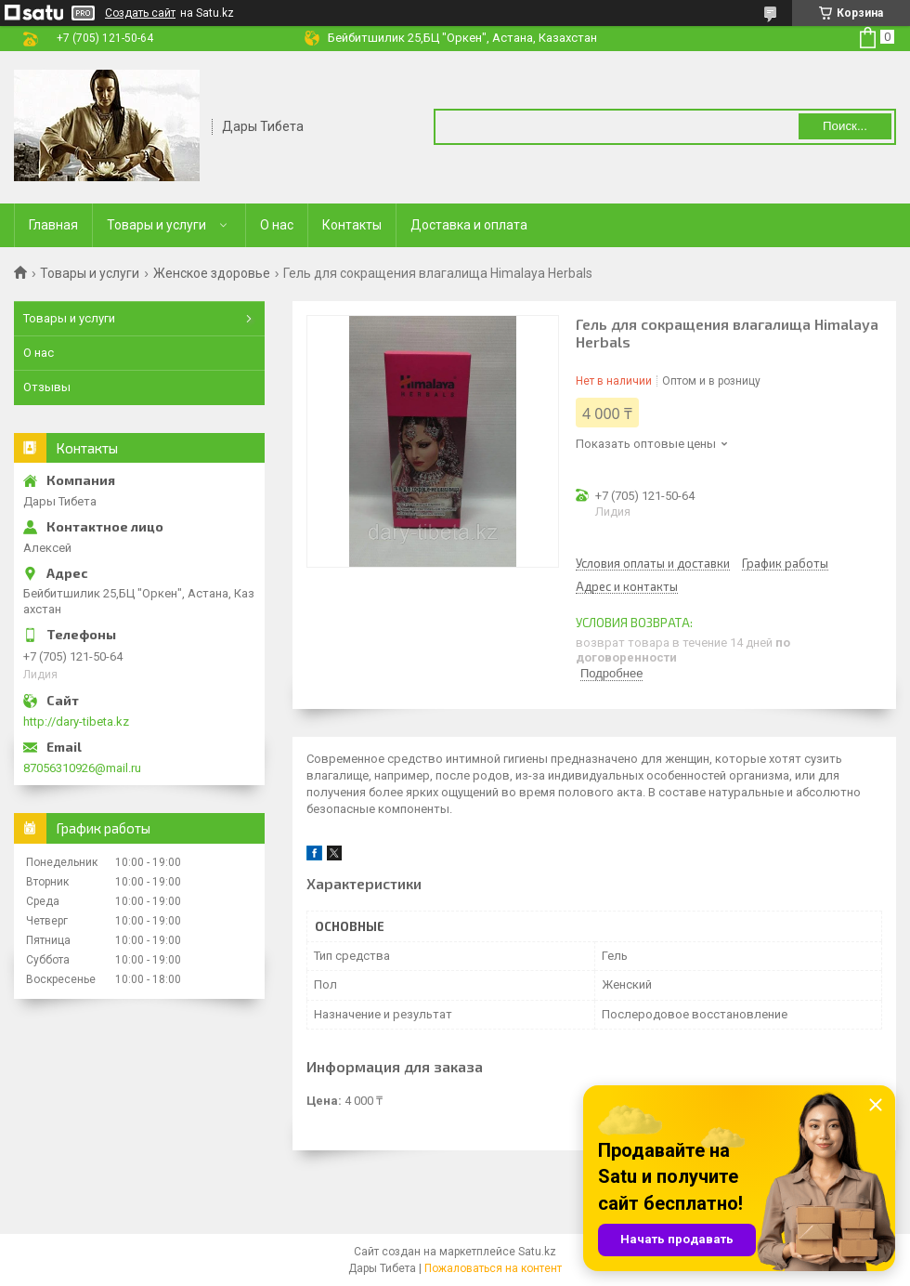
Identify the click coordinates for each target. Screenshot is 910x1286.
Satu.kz (537, 1251)
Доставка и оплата (468, 224)
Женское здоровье (211, 273)
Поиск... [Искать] (845, 126)
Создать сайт (140, 13)
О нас (276, 224)
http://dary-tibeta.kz (76, 721)
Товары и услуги (156, 224)
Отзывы (47, 387)
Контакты (352, 224)
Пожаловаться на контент (493, 1268)
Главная (53, 224)
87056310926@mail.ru (82, 768)
